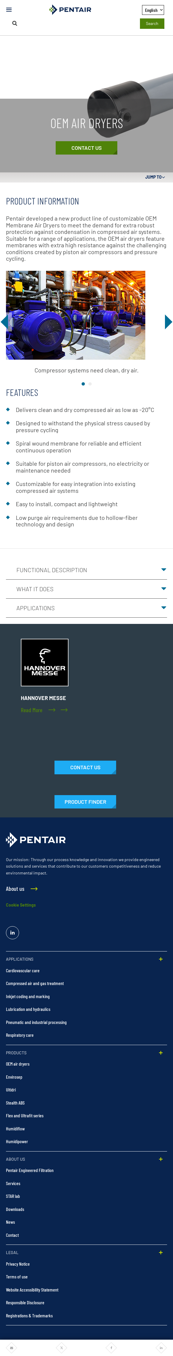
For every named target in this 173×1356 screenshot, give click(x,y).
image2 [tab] (90, 384)
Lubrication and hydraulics (28, 1009)
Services (13, 1183)
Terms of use (17, 1276)
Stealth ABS (15, 1102)
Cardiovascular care (23, 970)
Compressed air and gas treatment (35, 983)
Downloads (15, 1209)
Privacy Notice (18, 1264)
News (10, 1222)
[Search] (15, 23)
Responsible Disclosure (25, 1302)
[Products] (85, 802)
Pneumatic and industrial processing (36, 1022)
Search (152, 23)
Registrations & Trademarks (29, 1315)
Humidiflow (15, 1128)
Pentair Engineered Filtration (30, 1170)
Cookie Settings (21, 904)
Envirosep (14, 1077)
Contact (12, 1235)
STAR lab (13, 1196)
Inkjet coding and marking (28, 996)
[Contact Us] (86, 148)
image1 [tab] (83, 384)
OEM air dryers (17, 1063)
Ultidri (11, 1089)
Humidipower (17, 1141)
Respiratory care (20, 1035)
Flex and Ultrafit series (24, 1115)
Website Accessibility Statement (32, 1289)
